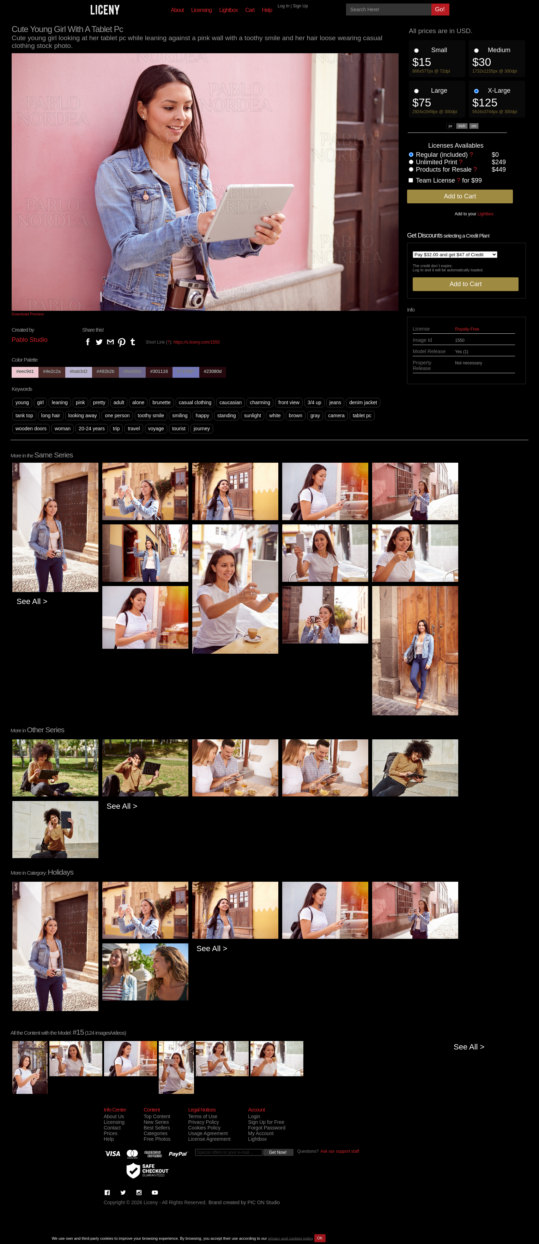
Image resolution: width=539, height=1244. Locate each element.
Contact (112, 1128)
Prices (110, 1133)
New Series (156, 1122)
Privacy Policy (203, 1122)
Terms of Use (202, 1116)
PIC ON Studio (264, 1202)
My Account (260, 1133)
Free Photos (157, 1139)
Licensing (201, 10)
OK (320, 1238)
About (177, 10)
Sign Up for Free (266, 1122)
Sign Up (300, 6)
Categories (156, 1133)
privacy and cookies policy (290, 1238)
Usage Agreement (208, 1133)
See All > (32, 601)
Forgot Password (266, 1128)
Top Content (157, 1116)
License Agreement (209, 1139)
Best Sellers (157, 1128)
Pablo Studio (30, 339)
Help (267, 10)
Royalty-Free (467, 329)
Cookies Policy (204, 1128)
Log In (283, 6)
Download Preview (28, 314)
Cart (249, 10)
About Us (114, 1116)
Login (254, 1116)
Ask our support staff (339, 1151)
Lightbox (228, 10)
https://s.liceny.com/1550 (197, 342)
